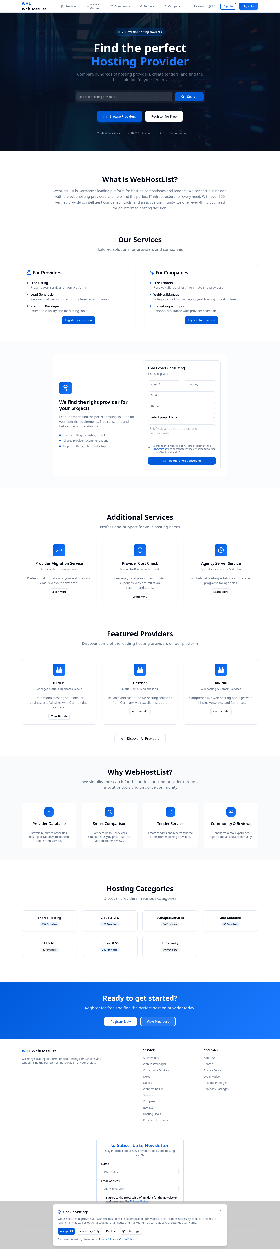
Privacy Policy (160, 449)
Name (105, 1164)
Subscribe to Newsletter (140, 1210)
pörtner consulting (114, 1233)
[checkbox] (102, 1199)
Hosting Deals (152, 1114)
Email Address (110, 1181)
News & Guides (93, 6)
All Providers (151, 1058)
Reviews (197, 6)
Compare (172, 6)
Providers (69, 6)
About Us (209, 1058)
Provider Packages (215, 1083)
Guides (147, 1083)
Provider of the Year (155, 1120)
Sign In (228, 6)
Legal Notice (212, 1076)
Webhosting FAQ (153, 1089)
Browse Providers (119, 116)
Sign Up (248, 6)
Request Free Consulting (182, 460)
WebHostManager (167, 294)
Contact (209, 1064)
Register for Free (164, 116)
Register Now (120, 1021)
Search (189, 97)
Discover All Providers (140, 738)
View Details (59, 716)
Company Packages (216, 1089)
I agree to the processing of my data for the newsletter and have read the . (141, 1199)
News (146, 1076)
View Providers (158, 1021)
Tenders (146, 6)
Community (120, 6)
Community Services (156, 1070)
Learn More (59, 592)
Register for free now (78, 320)
